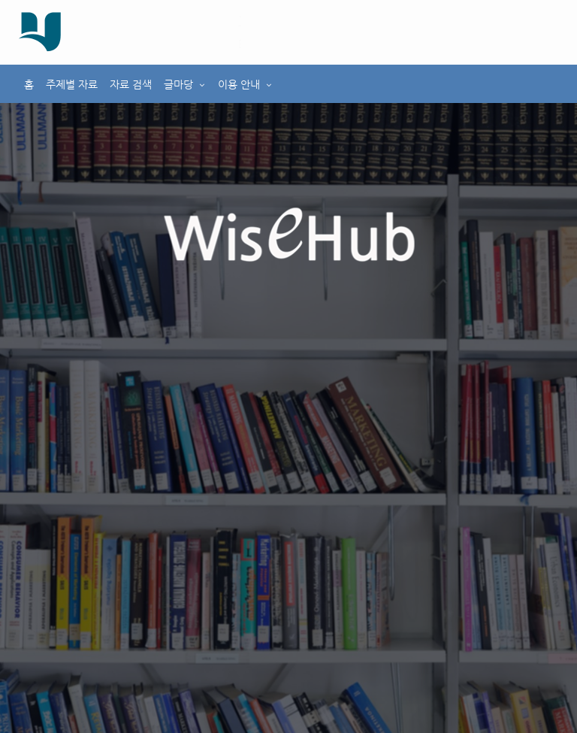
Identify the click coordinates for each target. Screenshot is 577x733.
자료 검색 (131, 84)
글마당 (178, 84)
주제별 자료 (72, 84)
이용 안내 (239, 84)
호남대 (157, 20)
